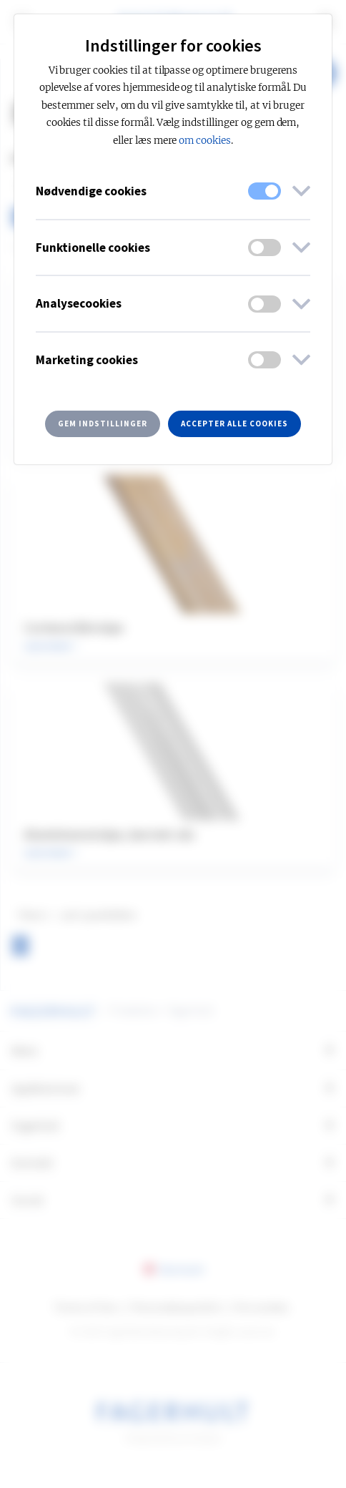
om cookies (205, 140)
